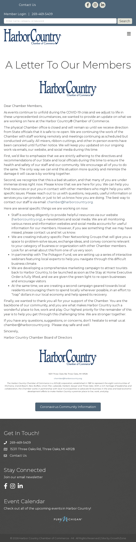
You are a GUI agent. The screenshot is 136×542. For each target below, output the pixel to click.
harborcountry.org (26, 219)
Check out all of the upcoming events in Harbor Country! (47, 508)
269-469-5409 (42, 14)
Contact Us (27, 5)
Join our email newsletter (23, 477)
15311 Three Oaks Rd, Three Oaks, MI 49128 (42, 449)
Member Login (15, 14)
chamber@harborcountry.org (70, 202)
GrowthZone (118, 538)
